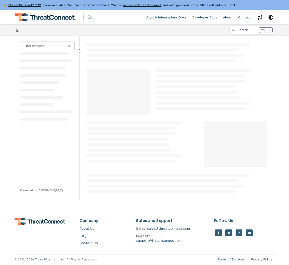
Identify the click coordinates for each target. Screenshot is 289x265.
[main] (177, 118)
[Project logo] (45, 17)
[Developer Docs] (205, 17)
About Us (87, 228)
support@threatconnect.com (159, 240)
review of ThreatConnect (142, 5)
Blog (83, 236)
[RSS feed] (90, 17)
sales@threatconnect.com (168, 228)
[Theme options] (270, 17)
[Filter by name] (47, 45)
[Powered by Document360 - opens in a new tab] (41, 190)
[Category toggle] (79, 49)
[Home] (17, 30)
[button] (252, 30)
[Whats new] (260, 17)
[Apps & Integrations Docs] (166, 17)
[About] (228, 17)
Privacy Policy (261, 259)
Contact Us (89, 243)
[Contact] (244, 17)
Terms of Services (231, 259)
